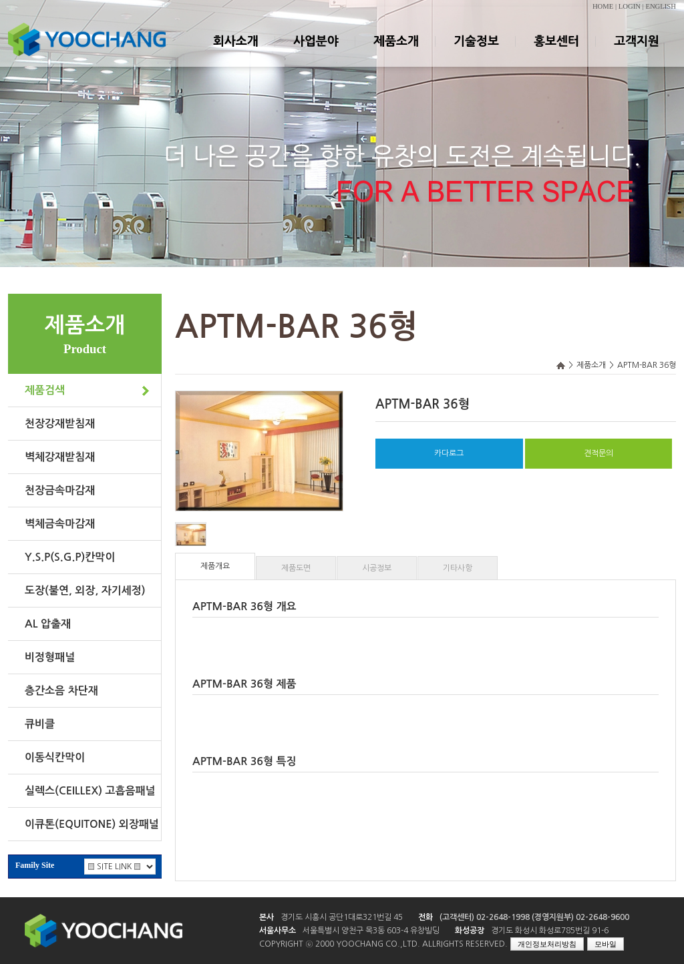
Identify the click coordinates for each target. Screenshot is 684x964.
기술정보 (476, 52)
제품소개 (395, 52)
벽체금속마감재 (60, 524)
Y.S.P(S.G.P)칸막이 (70, 557)
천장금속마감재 (60, 490)
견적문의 (598, 453)
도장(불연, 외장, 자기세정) (85, 590)
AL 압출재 (48, 624)
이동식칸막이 (55, 757)
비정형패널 (50, 657)
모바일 (605, 944)
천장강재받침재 (60, 424)
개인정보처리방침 (547, 944)
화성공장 (469, 931)
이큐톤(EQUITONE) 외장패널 (92, 824)
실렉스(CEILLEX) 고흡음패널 (90, 791)
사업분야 (315, 52)
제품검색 (45, 390)
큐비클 (40, 724)
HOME (602, 6)
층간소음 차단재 (61, 691)
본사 (266, 917)
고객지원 (636, 52)
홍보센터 (556, 52)
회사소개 (235, 52)
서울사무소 (277, 931)
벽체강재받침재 (60, 457)
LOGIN (630, 6)
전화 (425, 917)
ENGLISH (660, 6)
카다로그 (449, 453)
